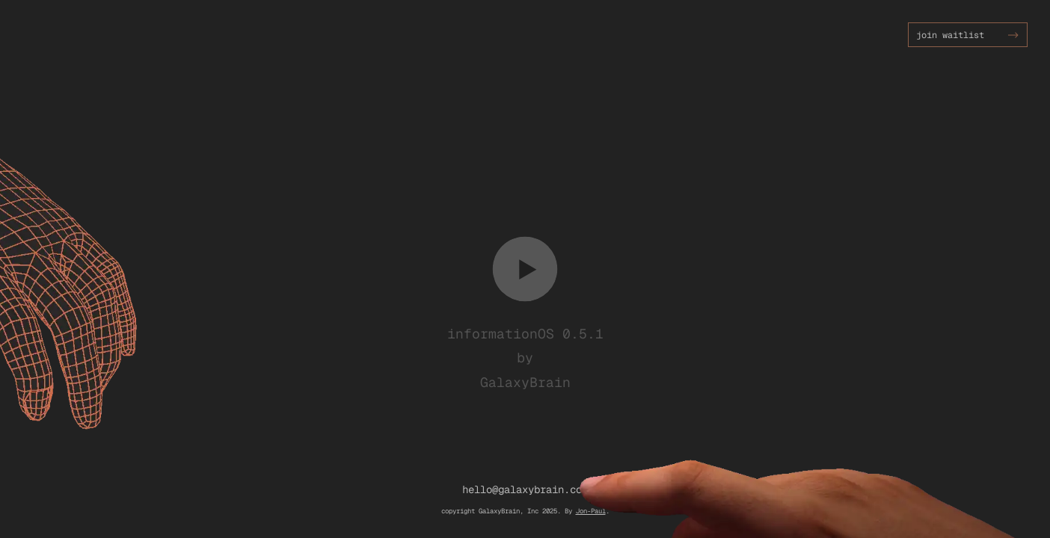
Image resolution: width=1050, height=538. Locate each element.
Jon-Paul (591, 511)
